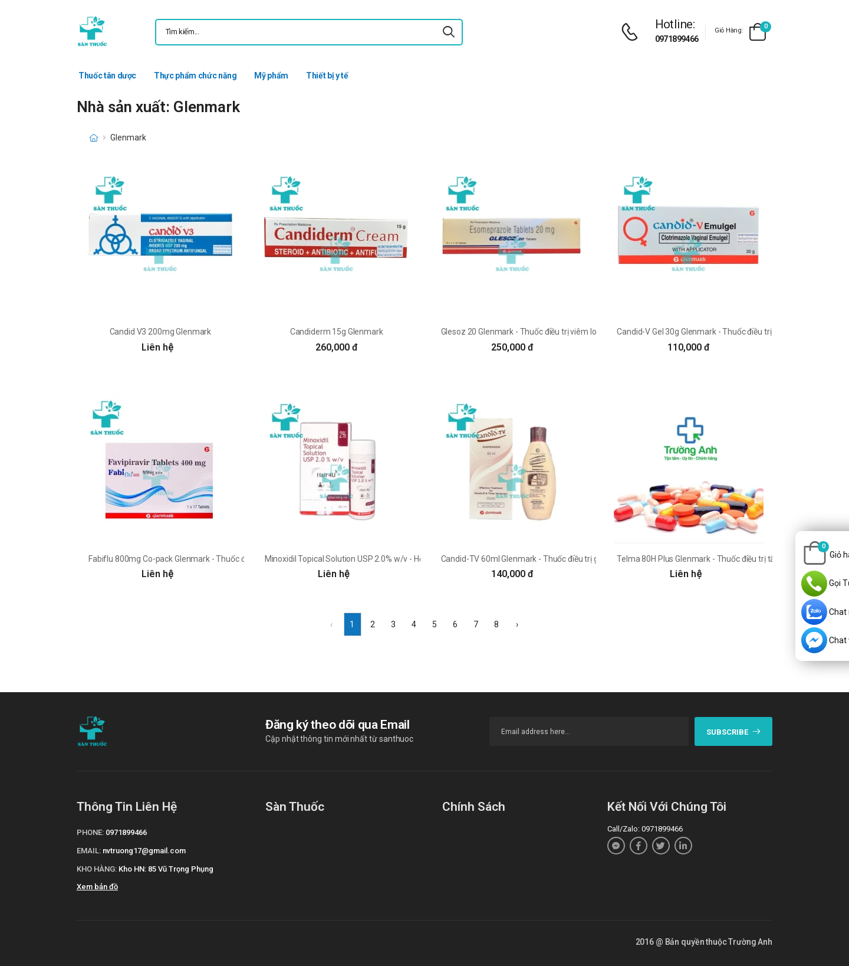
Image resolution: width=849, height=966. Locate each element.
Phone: (90, 832)
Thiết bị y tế (327, 75)
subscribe (733, 732)
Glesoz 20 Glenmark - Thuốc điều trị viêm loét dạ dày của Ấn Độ (554, 331)
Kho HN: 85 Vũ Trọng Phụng (166, 869)
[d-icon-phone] (632, 32)
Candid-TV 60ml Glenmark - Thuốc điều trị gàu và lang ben (546, 559)
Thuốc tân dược (107, 75)
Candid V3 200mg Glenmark (161, 331)
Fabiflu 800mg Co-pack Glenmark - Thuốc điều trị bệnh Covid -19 (204, 559)
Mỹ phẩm (271, 75)
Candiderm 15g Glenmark (336, 331)
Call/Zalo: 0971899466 (645, 828)
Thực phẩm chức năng (195, 75)
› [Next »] (517, 624)
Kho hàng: (97, 869)
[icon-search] (449, 32)
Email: (89, 850)
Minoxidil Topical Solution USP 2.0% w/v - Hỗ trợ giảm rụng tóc (376, 559)
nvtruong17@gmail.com (144, 850)
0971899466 (677, 39)
